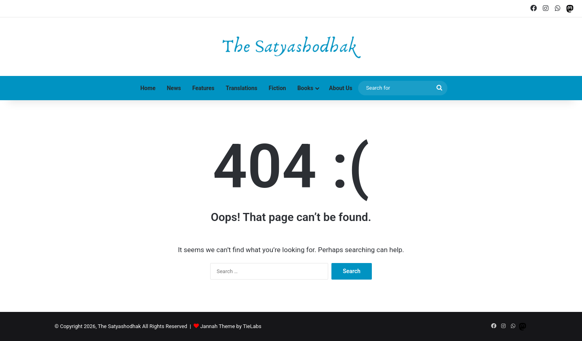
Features (203, 88)
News (174, 88)
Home (147, 88)
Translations (241, 88)
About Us (340, 88)
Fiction (277, 88)
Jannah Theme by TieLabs (230, 326)
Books (305, 88)
